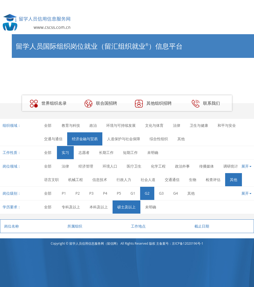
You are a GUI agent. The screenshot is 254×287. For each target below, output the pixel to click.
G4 (175, 193)
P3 (91, 193)
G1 (132, 193)
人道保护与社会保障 (123, 138)
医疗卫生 (134, 166)
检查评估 (213, 179)
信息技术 (99, 179)
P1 (64, 193)
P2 (78, 193)
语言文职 (51, 179)
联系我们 (206, 104)
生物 (192, 179)
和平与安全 (227, 125)
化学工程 (158, 166)
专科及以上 (71, 206)
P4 (105, 193)
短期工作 (130, 152)
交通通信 (172, 179)
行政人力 (124, 179)
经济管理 (85, 166)
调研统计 (230, 166)
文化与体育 (154, 125)
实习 (65, 152)
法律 (176, 125)
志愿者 (83, 152)
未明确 (152, 152)
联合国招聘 (100, 104)
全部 (47, 125)
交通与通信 (53, 138)
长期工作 (106, 152)
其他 (181, 138)
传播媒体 (206, 166)
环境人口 (110, 166)
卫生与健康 (199, 125)
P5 (119, 193)
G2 (147, 193)
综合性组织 (159, 138)
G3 (161, 193)
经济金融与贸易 (85, 138)
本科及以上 (98, 206)
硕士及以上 (126, 206)
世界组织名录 (48, 104)
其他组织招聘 (153, 104)
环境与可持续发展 (121, 125)
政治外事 (182, 166)
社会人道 (148, 179)
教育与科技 (71, 125)
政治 (93, 125)
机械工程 (75, 179)
